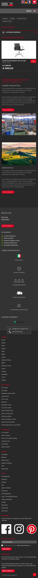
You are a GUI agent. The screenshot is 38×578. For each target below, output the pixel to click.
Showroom (4, 491)
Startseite (5, 18)
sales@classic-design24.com (20, 329)
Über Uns (4, 451)
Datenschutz (4, 508)
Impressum (4, 511)
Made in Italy (5, 460)
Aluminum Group (21, 18)
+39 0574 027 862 (17, 332)
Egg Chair (4, 402)
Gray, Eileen (4, 444)
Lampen (3, 371)
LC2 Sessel (4, 388)
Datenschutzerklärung (23, 545)
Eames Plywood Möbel (8, 422)
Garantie (3, 482)
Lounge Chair (5, 396)
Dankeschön (4, 469)
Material (3, 457)
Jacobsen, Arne (5, 441)
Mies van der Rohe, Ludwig (9, 438)
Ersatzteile (4, 374)
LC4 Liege (4, 390)
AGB (2, 466)
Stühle (3, 354)
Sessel (3, 340)
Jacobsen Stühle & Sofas (8, 419)
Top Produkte (5, 385)
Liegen (3, 348)
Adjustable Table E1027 (8, 393)
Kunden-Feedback (6, 463)
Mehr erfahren (7, 110)
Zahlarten (4, 479)
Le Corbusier (5, 432)
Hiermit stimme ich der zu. (18, 545)
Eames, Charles (5, 435)
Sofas (3, 346)
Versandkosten (5, 476)
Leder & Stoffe (5, 488)
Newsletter (4, 505)
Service (3, 473)
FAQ (2, 485)
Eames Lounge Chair (7, 413)
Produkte (12, 18)
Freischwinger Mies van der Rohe (10, 425)
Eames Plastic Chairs (7, 410)
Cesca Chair (4, 399)
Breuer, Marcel (5, 447)
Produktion (4, 454)
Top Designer (5, 430)
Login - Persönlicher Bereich (9, 496)
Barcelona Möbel (6, 416)
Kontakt (3, 502)
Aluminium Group (6, 405)
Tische (3, 368)
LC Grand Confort (6, 408)
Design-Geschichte (6, 499)
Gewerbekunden (6, 493)
